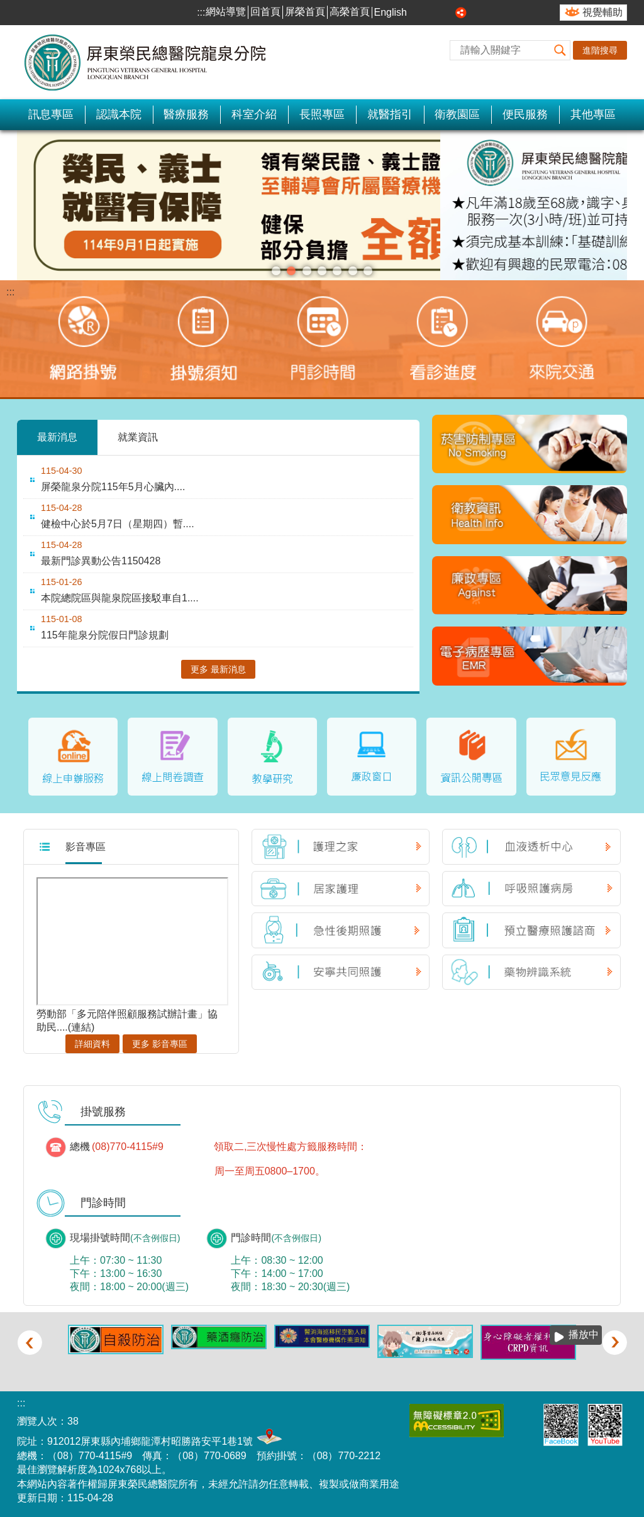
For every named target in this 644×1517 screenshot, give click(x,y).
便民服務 (525, 114)
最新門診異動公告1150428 (100, 561)
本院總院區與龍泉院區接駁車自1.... (120, 598)
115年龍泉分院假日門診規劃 (105, 635)
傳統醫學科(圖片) (322, 270)
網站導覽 (226, 11)
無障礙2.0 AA (456, 1420)
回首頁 (265, 11)
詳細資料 (92, 1043)
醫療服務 (186, 114)
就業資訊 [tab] (138, 437)
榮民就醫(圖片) (276, 270)
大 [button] (447, 12)
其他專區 (593, 114)
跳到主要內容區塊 (6, 6)
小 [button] (419, 12)
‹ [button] (29, 1341)
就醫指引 (390, 114)
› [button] (614, 1341)
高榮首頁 (350, 11)
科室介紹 (254, 114)
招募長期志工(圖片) (291, 270)
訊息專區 (51, 114)
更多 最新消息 (218, 669)
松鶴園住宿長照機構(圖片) (307, 270)
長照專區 (322, 114)
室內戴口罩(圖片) (352, 270)
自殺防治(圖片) (337, 270)
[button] (560, 50)
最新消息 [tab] (57, 437)
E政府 (521, 1417)
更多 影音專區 (159, 1043)
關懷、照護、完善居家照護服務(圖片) (368, 270)
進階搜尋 (600, 50)
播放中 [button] (606, 142)
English (390, 12)
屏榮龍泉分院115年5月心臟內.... (113, 486)
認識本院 (119, 114)
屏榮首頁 (305, 11)
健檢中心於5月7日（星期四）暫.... (117, 523)
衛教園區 (457, 114)
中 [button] (433, 12)
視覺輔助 (602, 12)
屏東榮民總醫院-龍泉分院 (146, 62)
